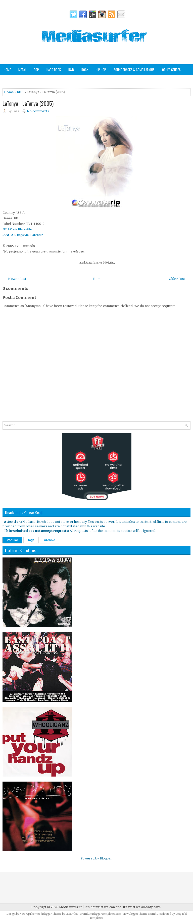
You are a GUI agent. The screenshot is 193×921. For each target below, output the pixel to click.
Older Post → (179, 279)
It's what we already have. (142, 907)
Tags (31, 540)
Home (7, 69)
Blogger (106, 858)
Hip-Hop (101, 69)
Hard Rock (53, 69)
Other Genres (171, 69)
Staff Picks (28, 80)
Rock (84, 69)
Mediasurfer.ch (70, 907)
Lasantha (72, 913)
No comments (38, 111)
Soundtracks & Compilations (134, 69)
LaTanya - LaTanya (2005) (28, 103)
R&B (71, 69)
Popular (12, 540)
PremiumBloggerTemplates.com (100, 913)
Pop (36, 69)
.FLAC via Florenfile (17, 229)
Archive (49, 540)
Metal (22, 69)
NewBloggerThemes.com (139, 913)
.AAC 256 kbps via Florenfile (23, 235)
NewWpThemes (30, 913)
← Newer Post (15, 279)
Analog (8, 80)
